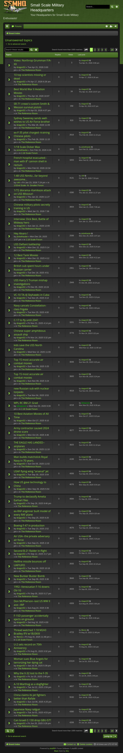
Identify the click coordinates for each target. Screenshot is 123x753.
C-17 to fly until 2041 (26, 320)
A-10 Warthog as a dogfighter (31, 684)
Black (56, 751)
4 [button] (102, 49)
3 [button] (98, 49)
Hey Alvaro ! (21, 233)
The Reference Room (31, 70)
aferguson (21, 406)
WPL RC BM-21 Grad (26, 403)
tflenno (19, 637)
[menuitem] (16, 26)
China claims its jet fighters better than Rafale (30, 696)
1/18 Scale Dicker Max (27, 147)
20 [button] (112, 49)
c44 (18, 182)
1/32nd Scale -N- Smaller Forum (29, 185)
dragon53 (20, 67)
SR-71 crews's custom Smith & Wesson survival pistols (31, 105)
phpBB (52, 748)
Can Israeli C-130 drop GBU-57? (32, 720)
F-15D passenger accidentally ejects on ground (31, 617)
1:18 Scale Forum (29, 153)
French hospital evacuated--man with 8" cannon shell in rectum (30, 161)
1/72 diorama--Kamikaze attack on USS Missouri (32, 192)
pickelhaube (22, 150)
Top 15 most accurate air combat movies (28, 361)
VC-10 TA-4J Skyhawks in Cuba (31, 295)
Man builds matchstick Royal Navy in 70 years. (31, 458)
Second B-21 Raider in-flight (30, 551)
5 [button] (105, 49)
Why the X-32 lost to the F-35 (31, 673)
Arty (67, 751)
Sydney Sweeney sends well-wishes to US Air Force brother (32, 119)
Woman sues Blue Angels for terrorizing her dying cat (31, 660)
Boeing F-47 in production (29, 525)
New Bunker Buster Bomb (29, 576)
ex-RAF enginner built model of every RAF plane (32, 512)
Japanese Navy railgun (27, 709)
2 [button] (94, 49)
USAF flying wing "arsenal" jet (31, 471)
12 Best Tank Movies (26, 255)
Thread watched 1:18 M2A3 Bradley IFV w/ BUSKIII (30, 631)
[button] (86, 50)
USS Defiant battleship (27, 244)
